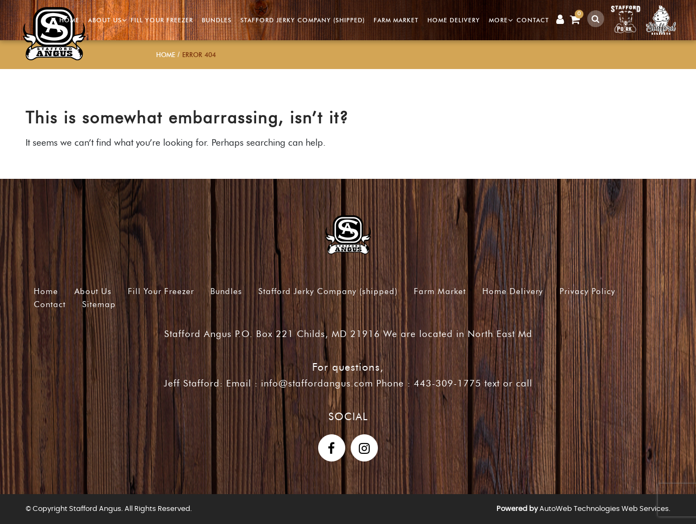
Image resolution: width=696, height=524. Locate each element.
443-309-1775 (447, 383)
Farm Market (396, 20)
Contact (533, 20)
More (498, 20)
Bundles (217, 20)
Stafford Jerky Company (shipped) (302, 20)
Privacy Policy (588, 291)
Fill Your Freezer (161, 20)
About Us (105, 20)
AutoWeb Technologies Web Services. (604, 509)
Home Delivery (453, 20)
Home (69, 20)
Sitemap (99, 304)
